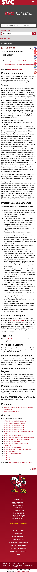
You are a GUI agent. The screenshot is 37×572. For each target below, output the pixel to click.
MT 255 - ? (7, 460)
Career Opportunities (18, 539)
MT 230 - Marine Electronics (12, 441)
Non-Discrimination (24, 565)
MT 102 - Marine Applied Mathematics (15, 421)
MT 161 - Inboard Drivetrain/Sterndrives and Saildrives (19, 437)
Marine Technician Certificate (12, 411)
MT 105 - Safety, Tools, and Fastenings (15, 423)
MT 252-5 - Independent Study (12, 453)
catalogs (10, 569)
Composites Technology (14, 69)
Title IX (18, 554)
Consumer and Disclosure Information (18, 542)
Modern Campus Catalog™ (22, 571)
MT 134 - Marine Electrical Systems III (15, 429)
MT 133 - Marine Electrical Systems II (15, 427)
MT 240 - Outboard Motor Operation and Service (17, 449)
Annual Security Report (18, 536)
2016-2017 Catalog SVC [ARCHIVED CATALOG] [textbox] (15, 25)
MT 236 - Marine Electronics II (12, 447)
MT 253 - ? (7, 455)
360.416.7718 (20, 513)
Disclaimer (15, 565)
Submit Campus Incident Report (18, 551)
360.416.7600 (20, 510)
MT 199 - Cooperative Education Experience (16, 439)
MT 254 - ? (7, 458)
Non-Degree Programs (14, 339)
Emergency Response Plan (18, 545)
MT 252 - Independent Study (12, 451)
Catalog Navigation (8, 43)
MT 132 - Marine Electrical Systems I (14, 425)
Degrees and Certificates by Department (20, 61)
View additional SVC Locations (18, 523)
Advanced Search (5, 39)
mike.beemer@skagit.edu (17, 320)
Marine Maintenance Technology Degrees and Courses (19, 64)
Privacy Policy (7, 565)
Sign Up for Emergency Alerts (18, 548)
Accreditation (18, 533)
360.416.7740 (20, 512)
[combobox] (18, 25)
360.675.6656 (18, 520)
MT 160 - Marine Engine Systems (13, 435)
